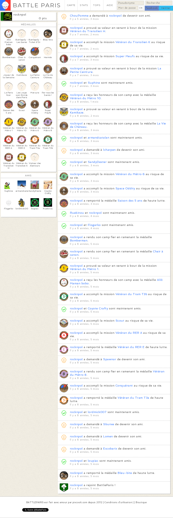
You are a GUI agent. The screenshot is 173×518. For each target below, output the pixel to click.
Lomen (108, 436)
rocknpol (19, 14)
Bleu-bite (125, 473)
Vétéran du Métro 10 (85, 98)
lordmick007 (97, 412)
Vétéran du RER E (131, 347)
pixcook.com (80, 502)
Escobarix (110, 448)
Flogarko (94, 225)
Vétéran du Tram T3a (133, 397)
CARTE (71, 5)
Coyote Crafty (98, 308)
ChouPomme (79, 15)
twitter (166, 8)
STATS (84, 5)
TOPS (96, 5)
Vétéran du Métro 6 (130, 174)
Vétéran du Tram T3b (131, 294)
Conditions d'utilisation (118, 502)
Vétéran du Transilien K (132, 42)
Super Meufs (125, 56)
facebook (152, 8)
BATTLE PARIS (37, 5)
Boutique (141, 502)
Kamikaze (76, 112)
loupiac (93, 460)
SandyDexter (97, 162)
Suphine (94, 82)
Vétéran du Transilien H (87, 31)
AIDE (110, 5)
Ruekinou (77, 212)
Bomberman (78, 240)
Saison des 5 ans (130, 200)
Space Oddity (125, 188)
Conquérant (124, 385)
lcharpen (109, 149)
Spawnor (110, 359)
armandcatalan (99, 137)
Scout (119, 320)
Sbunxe (109, 424)
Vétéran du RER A (128, 332)
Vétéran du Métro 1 (84, 269)
